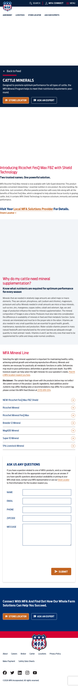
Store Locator (15, 100)
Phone (10, 509)
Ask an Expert (44, 100)
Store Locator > (8, 212)
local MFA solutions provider (33, 209)
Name (10, 492)
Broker (23, 654)
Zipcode (11, 518)
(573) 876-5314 (44, 390)
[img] (7, 6)
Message (11, 526)
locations (42, 654)
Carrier (32, 654)
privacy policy (55, 654)
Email (10, 501)
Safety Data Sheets (27, 661)
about (5, 654)
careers (14, 654)
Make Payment (9, 661)
